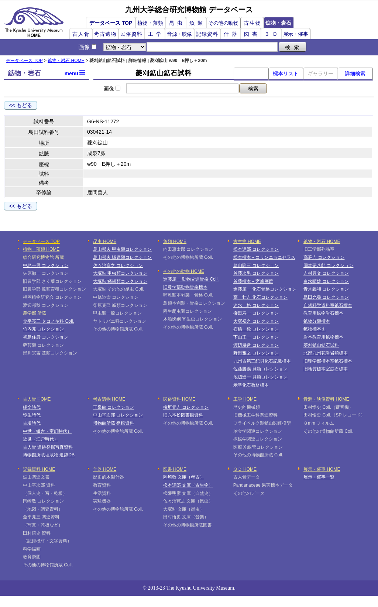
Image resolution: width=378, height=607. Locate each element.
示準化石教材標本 (251, 385)
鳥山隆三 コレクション (256, 265)
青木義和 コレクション (326, 289)
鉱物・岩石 (278, 23)
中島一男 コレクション (45, 265)
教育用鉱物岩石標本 (323, 313)
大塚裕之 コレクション (256, 321)
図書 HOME (174, 469)
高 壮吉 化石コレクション (260, 297)
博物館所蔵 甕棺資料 (113, 423)
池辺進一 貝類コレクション (260, 377)
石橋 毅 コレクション (256, 329)
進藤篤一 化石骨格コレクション (264, 289)
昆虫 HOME (104, 241)
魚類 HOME (174, 241)
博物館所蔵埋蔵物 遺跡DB (49, 454)
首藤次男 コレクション (256, 273)
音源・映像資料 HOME (326, 399)
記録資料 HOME (39, 469)
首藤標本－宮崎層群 (253, 281)
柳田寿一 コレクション (256, 313)
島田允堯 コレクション (326, 297)
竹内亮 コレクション (43, 329)
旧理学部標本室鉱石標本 (327, 361)
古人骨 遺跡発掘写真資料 (48, 447)
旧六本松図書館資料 (183, 415)
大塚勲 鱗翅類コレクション (120, 281)
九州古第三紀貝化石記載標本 (262, 361)
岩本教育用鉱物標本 (323, 337)
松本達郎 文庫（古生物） (188, 485)
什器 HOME (104, 469)
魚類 (197, 23)
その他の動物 (223, 23)
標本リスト (286, 73)
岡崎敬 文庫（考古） (183, 477)
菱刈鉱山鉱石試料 (321, 345)
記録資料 (207, 34)
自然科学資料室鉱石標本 (327, 305)
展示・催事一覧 (318, 477)
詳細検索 (355, 73)
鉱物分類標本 (316, 321)
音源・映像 (179, 34)
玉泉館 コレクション (113, 407)
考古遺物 (105, 34)
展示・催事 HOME (321, 469)
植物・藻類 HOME (41, 249)
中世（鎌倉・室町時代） (47, 431)
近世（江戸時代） (40, 439)
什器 (232, 34)
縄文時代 (32, 407)
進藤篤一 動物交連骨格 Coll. (191, 279)
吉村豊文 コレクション (326, 273)
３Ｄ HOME (245, 469)
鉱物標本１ (314, 329)
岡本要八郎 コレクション (328, 265)
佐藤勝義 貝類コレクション (260, 368)
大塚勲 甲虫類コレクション (120, 273)
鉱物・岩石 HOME (66, 60)
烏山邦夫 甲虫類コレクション (122, 249)
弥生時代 (32, 415)
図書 (252, 34)
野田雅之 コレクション (256, 353)
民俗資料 (131, 34)
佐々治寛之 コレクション (118, 265)
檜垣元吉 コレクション (186, 407)
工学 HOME (245, 399)
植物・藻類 (150, 23)
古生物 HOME (247, 241)
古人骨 (81, 34)
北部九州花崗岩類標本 (325, 353)
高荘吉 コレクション (323, 257)
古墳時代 (32, 423)
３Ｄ (272, 34)
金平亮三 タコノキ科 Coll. (48, 321)
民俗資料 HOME (179, 399)
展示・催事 (295, 34)
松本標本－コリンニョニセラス (264, 257)
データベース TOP (110, 23)
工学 (156, 34)
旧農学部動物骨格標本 (185, 287)
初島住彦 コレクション (45, 337)
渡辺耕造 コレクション (256, 345)
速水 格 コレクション (256, 305)
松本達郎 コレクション (256, 249)
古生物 (252, 23)
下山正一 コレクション (256, 337)
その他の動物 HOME (183, 271)
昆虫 (177, 23)
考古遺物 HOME (109, 399)
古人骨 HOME (37, 399)
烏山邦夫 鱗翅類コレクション (122, 257)
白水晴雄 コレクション (326, 281)
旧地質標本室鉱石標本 (325, 368)
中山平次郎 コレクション (118, 415)
